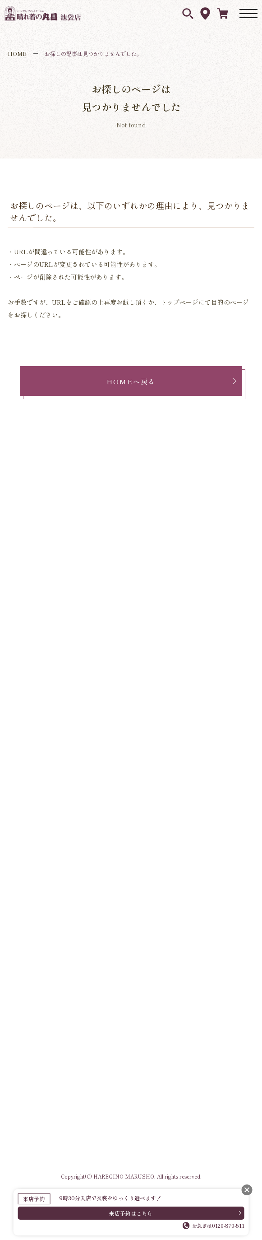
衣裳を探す (187, 13)
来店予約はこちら (130, 1213)
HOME (17, 53)
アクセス (205, 13)
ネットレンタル (222, 13)
